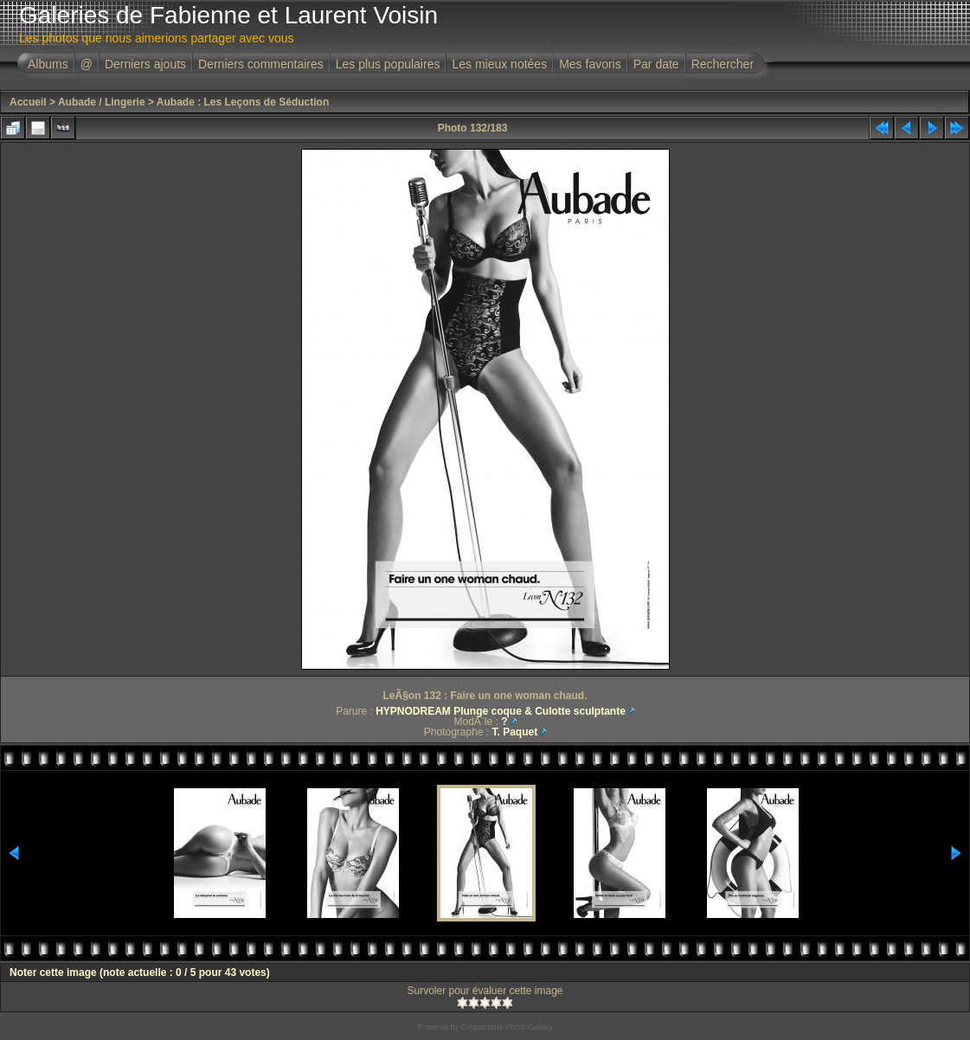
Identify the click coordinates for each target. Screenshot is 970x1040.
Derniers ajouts (145, 64)
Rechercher (722, 64)
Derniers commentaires (261, 64)
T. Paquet (515, 732)
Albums (48, 64)
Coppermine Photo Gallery (506, 1027)
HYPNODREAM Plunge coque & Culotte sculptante (501, 711)
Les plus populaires (388, 64)
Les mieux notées (499, 64)
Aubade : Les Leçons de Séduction (243, 102)
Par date (656, 64)
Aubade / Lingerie (101, 102)
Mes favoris (590, 64)
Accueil (28, 102)
